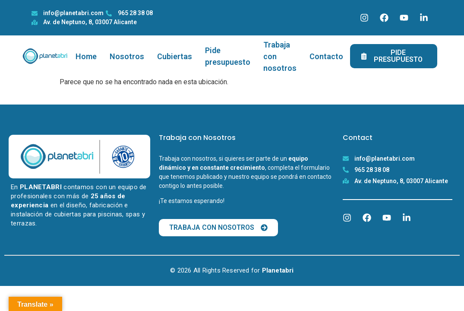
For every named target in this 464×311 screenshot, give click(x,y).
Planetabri (278, 270)
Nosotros (127, 56)
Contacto (326, 56)
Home (86, 56)
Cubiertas (174, 56)
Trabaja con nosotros (280, 56)
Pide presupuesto (227, 56)
